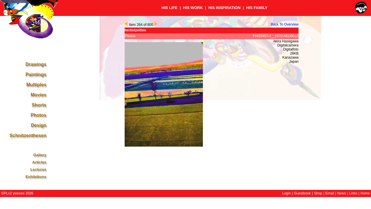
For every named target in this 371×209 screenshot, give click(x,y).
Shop (318, 193)
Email (329, 193)
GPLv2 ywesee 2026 (17, 193)
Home (365, 193)
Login (286, 193)
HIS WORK (193, 8)
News (341, 193)
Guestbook (302, 193)
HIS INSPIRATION (224, 8)
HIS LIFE (169, 8)
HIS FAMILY (257, 8)
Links (353, 193)
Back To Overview (285, 24)
